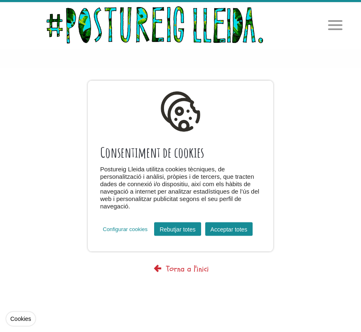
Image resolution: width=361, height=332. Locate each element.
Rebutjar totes (177, 229)
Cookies (20, 319)
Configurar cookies (125, 229)
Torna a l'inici (180, 268)
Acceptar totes (229, 229)
